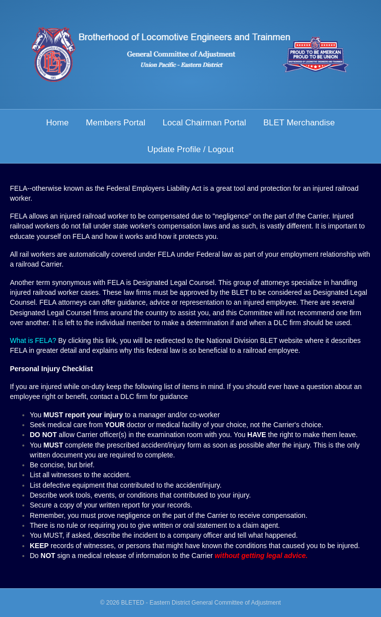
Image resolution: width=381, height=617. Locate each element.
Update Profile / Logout (190, 149)
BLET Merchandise (299, 122)
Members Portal (115, 122)
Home (57, 122)
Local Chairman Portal (204, 122)
